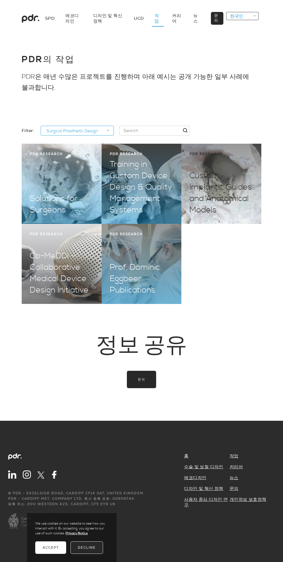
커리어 (236, 467)
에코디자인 (195, 478)
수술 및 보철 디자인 (203, 467)
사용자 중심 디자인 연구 (206, 502)
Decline (87, 547)
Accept (51, 547)
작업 (234, 456)
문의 (141, 379)
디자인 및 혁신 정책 (203, 488)
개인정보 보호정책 (248, 499)
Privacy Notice (77, 533)
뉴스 (234, 478)
